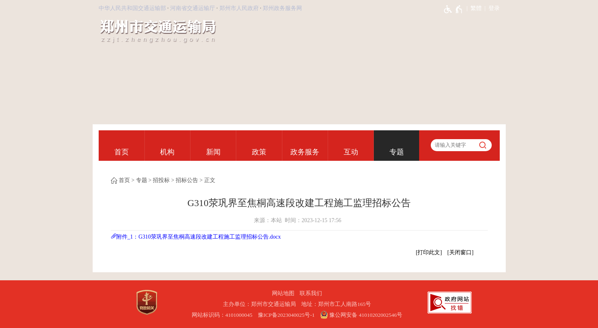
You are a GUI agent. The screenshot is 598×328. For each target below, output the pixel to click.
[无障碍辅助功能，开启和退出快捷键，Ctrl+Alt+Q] (453, 9)
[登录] (491, 8)
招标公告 (187, 180)
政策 (259, 152)
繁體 (476, 8)
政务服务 (304, 152)
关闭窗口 (460, 252)
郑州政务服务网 (282, 8)
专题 (396, 152)
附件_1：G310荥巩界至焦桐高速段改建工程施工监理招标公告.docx (198, 237)
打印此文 (429, 252)
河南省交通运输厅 (192, 8)
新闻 (213, 152)
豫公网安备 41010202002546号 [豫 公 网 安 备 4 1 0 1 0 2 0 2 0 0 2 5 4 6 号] (361, 315)
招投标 (161, 180)
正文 (209, 180)
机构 (167, 152)
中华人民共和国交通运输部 (132, 8)
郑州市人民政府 (239, 8)
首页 (121, 152)
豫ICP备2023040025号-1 (286, 315)
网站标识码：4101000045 (222, 315)
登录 (494, 8)
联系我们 (311, 293)
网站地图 (283, 293)
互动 (351, 152)
